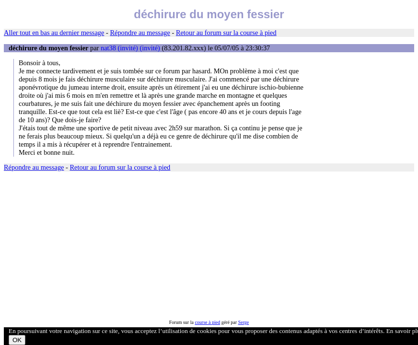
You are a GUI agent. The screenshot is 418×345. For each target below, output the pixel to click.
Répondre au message (140, 32)
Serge (243, 322)
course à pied (207, 322)
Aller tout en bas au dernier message (54, 32)
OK (17, 340)
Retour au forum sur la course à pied (226, 32)
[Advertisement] (209, 246)
